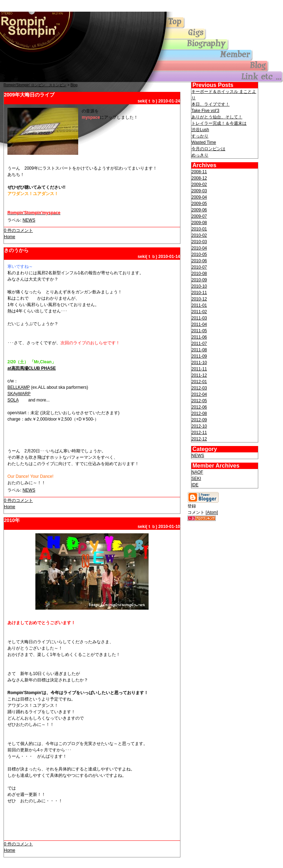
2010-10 (199, 286)
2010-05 (199, 254)
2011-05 (199, 330)
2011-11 (199, 368)
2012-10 (199, 426)
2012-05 (199, 400)
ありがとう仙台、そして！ (216, 117)
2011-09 (199, 356)
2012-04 (199, 394)
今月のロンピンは (208, 148)
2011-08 (199, 349)
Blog (73, 85)
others (212, 76)
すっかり (199, 136)
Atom (212, 512)
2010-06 (199, 260)
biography (212, 45)
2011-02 (199, 311)
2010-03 (199, 241)
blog (212, 66)
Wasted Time (203, 142)
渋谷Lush (200, 129)
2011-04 (199, 324)
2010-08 (199, 273)
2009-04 (199, 197)
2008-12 (199, 178)
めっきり (199, 155)
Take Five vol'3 (205, 110)
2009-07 (199, 216)
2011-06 (199, 337)
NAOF (197, 472)
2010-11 (199, 292)
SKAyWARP (18, 393)
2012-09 (199, 419)
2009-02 (199, 184)
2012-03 (199, 388)
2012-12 (199, 438)
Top (35, 29)
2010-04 (199, 248)
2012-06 (199, 407)
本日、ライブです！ (210, 104)
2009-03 (199, 190)
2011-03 (199, 318)
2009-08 (199, 222)
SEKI (196, 478)
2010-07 (199, 267)
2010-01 (199, 229)
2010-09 (199, 279)
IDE (194, 484)
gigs (212, 34)
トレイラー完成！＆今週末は (219, 123)
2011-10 (199, 362)
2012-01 (199, 381)
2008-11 (199, 171)
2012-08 (199, 413)
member (212, 55)
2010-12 (199, 299)
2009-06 (199, 209)
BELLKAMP (18, 387)
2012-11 (199, 432)
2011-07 (199, 343)
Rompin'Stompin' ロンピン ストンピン (35, 85)
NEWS (29, 220)
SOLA (12, 400)
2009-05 (199, 203)
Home (9, 236)
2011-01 (199, 305)
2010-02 (199, 235)
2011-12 (199, 375)
